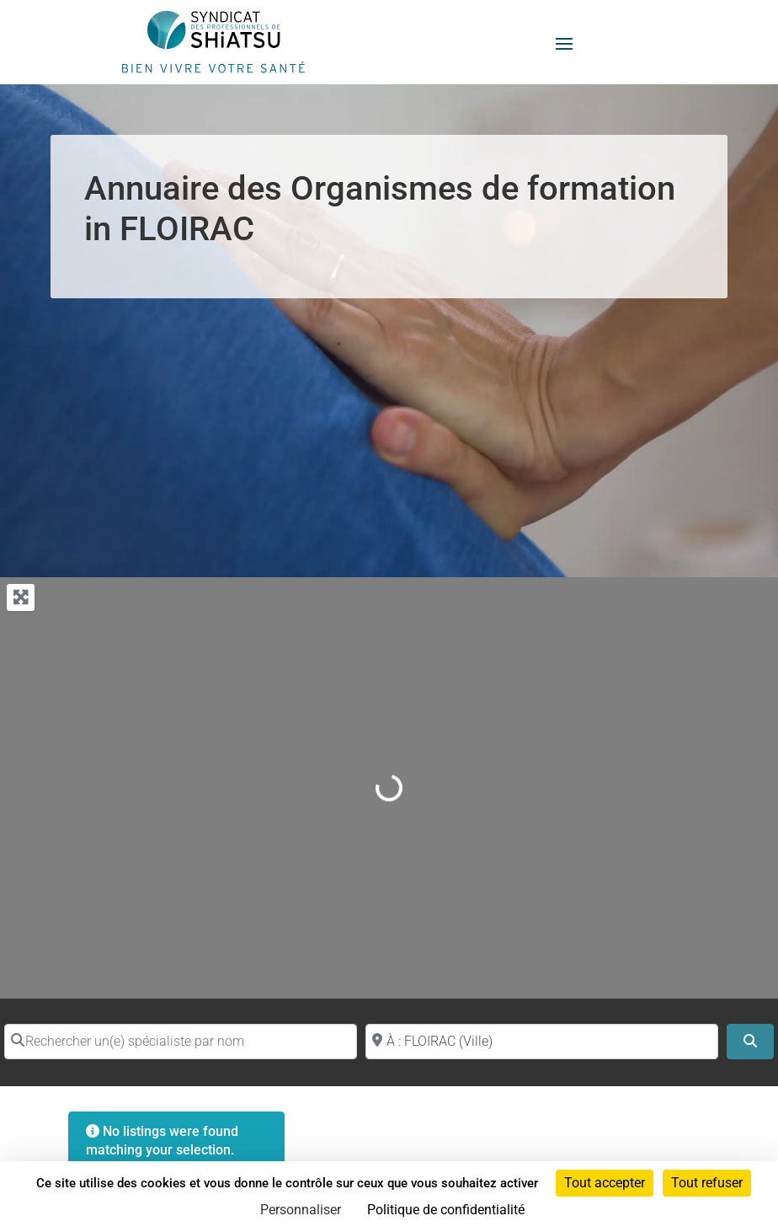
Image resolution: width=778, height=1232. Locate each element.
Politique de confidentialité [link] (446, 1210)
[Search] (750, 1041)
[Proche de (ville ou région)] (541, 1041)
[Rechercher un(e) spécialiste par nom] (180, 1041)
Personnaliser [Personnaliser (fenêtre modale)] (300, 1210)
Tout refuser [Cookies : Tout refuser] (707, 1183)
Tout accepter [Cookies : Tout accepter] (604, 1183)
